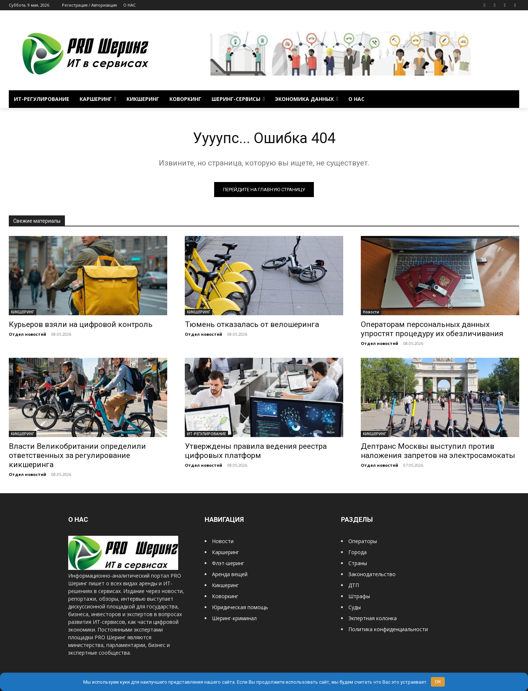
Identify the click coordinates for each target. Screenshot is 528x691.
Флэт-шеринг (228, 563)
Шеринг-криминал (234, 618)
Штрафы (359, 596)
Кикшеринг (225, 585)
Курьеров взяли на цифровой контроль (81, 324)
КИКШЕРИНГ (22, 312)
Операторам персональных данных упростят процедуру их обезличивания (432, 329)
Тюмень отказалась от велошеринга (252, 324)
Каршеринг (225, 552)
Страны (357, 563)
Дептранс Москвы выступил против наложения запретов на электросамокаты (438, 451)
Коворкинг (225, 596)
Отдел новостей (27, 334)
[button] (510, 99)
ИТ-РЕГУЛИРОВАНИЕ (206, 434)
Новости (371, 312)
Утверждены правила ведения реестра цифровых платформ (256, 451)
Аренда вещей (229, 574)
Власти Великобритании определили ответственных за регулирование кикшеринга (77, 455)
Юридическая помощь (240, 607)
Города (357, 552)
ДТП (353, 585)
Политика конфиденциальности (388, 629)
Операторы (362, 541)
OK (438, 681)
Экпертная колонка (372, 618)
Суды (354, 607)
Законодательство (372, 574)
